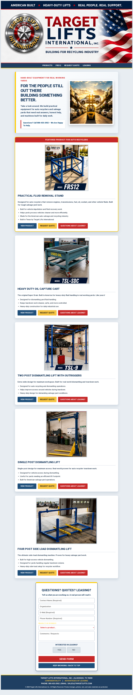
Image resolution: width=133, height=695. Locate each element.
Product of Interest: (47, 623)
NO (73, 650)
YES (59, 650)
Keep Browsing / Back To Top (66, 665)
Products (47, 65)
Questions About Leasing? (73, 226)
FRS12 (58, 65)
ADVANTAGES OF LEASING (76, 681)
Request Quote (71, 65)
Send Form (66, 659)
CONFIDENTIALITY (53, 681)
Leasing (87, 65)
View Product (27, 226)
